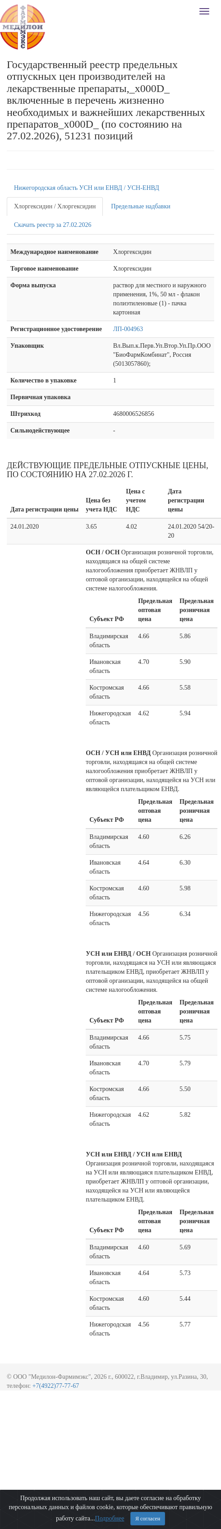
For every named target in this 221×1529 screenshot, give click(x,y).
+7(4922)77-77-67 (55, 1385)
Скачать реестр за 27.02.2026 (53, 224)
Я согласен (147, 1518)
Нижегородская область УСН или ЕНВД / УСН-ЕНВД (86, 187)
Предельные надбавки (140, 206)
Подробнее (109, 1518)
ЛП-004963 (128, 329)
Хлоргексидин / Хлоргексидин (55, 206)
